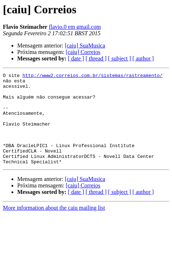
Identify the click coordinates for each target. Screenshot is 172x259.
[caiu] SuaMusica (85, 45)
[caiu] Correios (83, 52)
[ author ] (143, 58)
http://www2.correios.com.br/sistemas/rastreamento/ (93, 76)
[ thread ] (96, 58)
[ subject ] (119, 58)
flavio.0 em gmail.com (75, 27)
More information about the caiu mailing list (54, 226)
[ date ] (76, 58)
